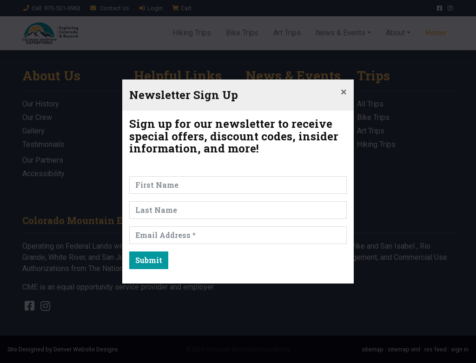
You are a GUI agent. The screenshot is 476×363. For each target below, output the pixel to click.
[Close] (344, 92)
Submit (148, 260)
